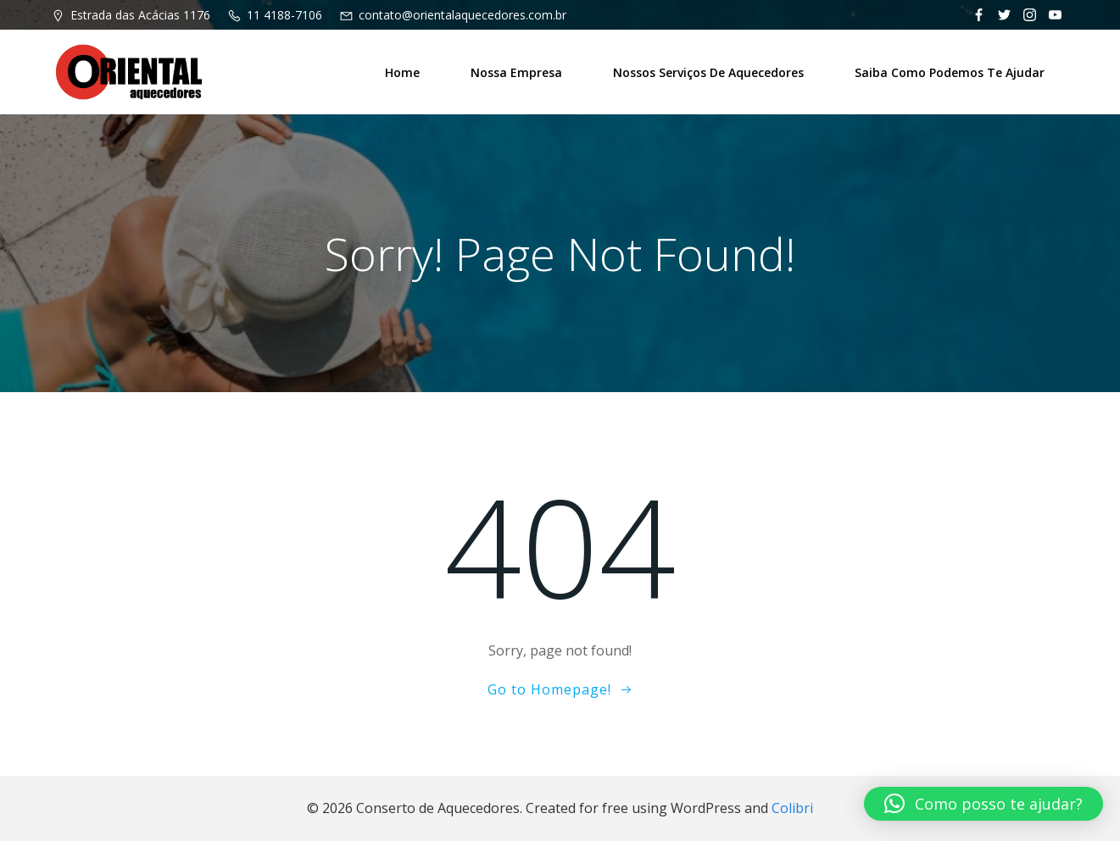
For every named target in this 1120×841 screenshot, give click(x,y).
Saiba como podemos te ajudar (950, 72)
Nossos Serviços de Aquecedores (708, 72)
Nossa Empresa (516, 72)
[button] (983, 804)
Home (402, 72)
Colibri (792, 808)
